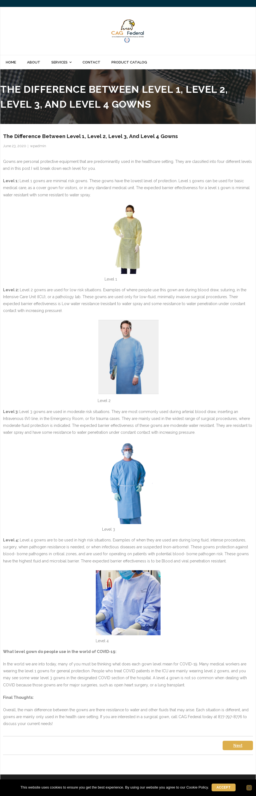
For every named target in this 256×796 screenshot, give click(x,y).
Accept (224, 787)
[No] (249, 787)
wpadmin (38, 146)
